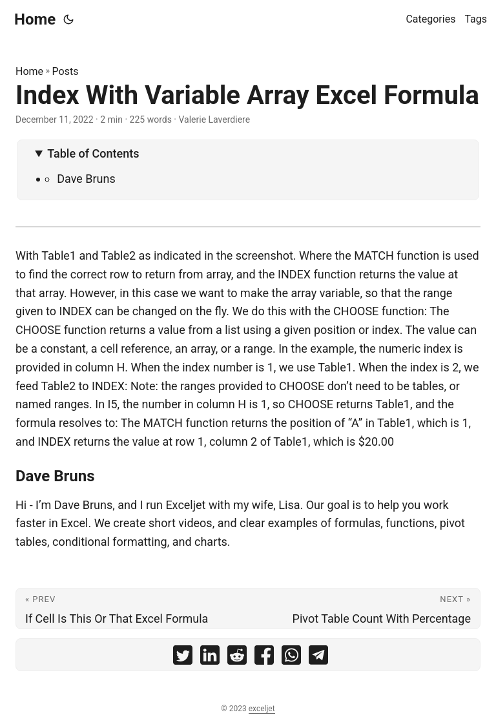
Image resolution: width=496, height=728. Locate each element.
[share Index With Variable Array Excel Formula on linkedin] (210, 658)
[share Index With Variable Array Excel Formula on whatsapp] (291, 658)
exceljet (262, 708)
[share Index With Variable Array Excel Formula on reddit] (237, 658)
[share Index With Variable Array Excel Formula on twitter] (182, 658)
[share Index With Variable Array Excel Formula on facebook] (264, 658)
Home (35, 19)
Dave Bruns (86, 178)
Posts (65, 71)
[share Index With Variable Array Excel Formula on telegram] (318, 658)
